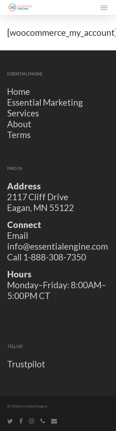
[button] (104, 7)
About (19, 124)
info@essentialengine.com (57, 246)
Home (18, 91)
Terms (19, 134)
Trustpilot (26, 364)
